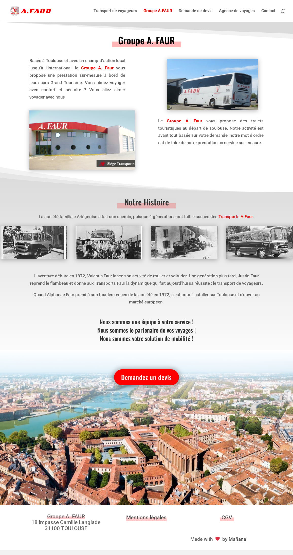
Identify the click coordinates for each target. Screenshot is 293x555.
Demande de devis (195, 11)
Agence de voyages (237, 11)
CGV (227, 517)
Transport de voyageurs (115, 11)
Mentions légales (146, 517)
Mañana (237, 539)
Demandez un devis (146, 377)
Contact (268, 11)
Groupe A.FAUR (157, 11)
